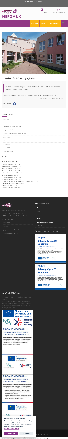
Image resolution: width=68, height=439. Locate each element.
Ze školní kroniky (8, 151)
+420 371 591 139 (42, 12)
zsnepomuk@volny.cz (59, 12)
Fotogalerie (6, 144)
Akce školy (6, 119)
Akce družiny (7, 137)
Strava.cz (43, 23)
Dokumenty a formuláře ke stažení (34, 1)
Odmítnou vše (26, 433)
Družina (39, 218)
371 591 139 (6, 213)
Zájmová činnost (8, 141)
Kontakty (39, 226)
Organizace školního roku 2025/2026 (14, 130)
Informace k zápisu (8, 123)
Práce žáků (6, 148)
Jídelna (38, 215)
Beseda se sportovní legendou (12, 126)
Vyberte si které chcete (11, 428)
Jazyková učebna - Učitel (10, 233)
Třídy (38, 211)
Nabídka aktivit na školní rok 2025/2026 (14, 133)
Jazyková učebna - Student (11, 230)
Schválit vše (11, 433)
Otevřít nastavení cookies (42, 434)
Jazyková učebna (54, 23)
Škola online (34, 23)
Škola (38, 208)
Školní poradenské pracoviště (45, 222)
